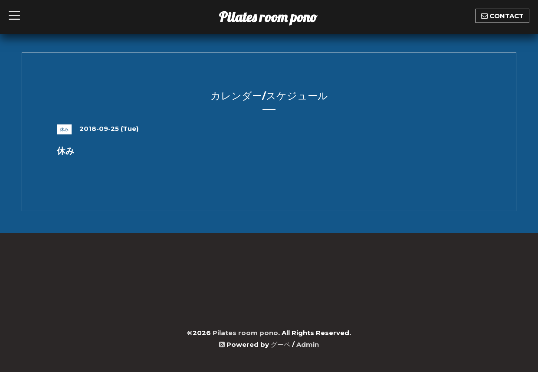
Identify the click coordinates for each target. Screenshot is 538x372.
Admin (307, 344)
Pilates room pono (275, 17)
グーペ (280, 344)
